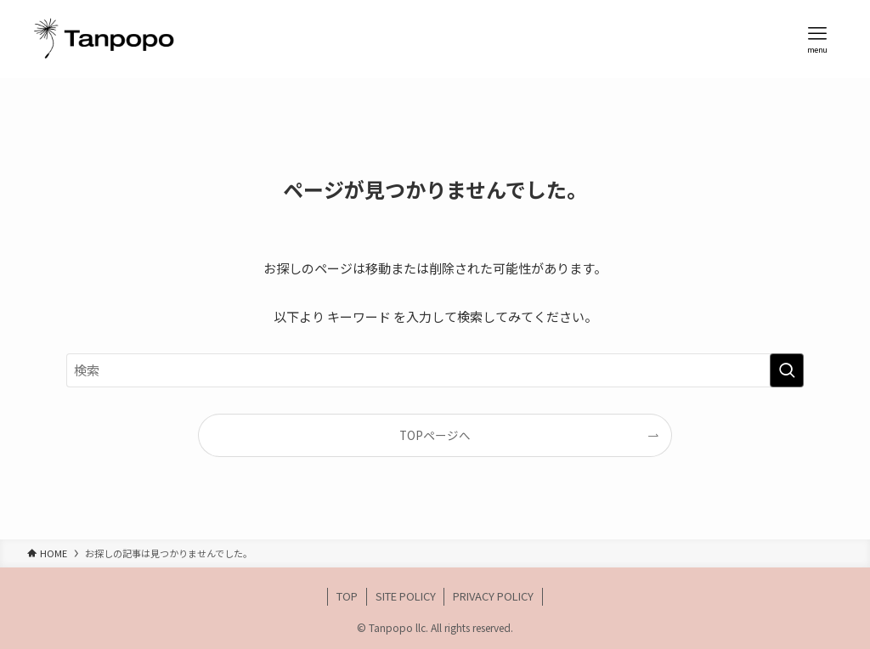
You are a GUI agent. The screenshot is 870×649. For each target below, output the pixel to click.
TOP (347, 596)
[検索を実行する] (787, 370)
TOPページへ (435, 434)
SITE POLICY (406, 596)
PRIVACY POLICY (493, 596)
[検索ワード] (435, 370)
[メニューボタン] (817, 39)
